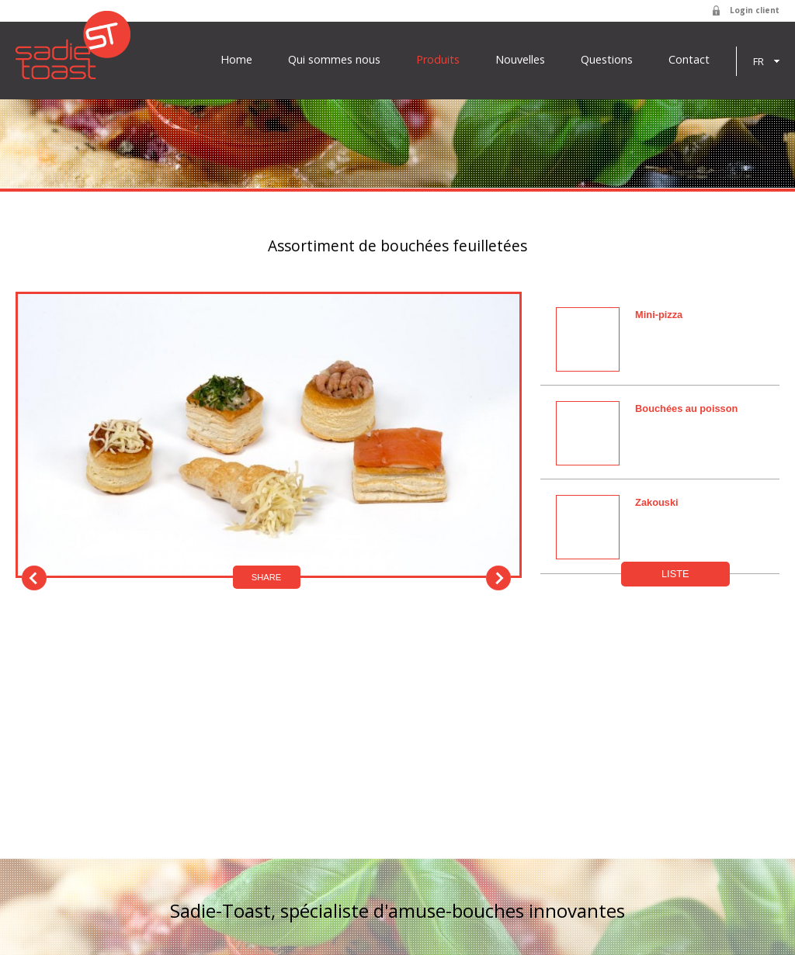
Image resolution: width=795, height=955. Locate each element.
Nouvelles (520, 59)
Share (267, 577)
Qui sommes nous (334, 59)
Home (236, 59)
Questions (607, 59)
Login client (754, 10)
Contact (689, 59)
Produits (438, 59)
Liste (675, 574)
